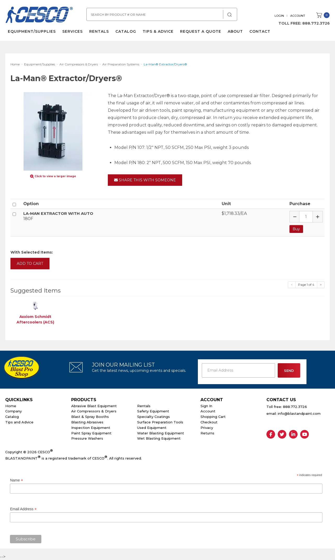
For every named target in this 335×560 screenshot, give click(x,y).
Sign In (206, 406)
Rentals (99, 31)
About (235, 31)
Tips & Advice (158, 31)
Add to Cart (30, 263)
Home (10, 406)
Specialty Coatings (153, 417)
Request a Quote (200, 31)
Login (279, 16)
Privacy (206, 427)
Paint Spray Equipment (91, 433)
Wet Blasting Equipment (159, 438)
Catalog (125, 31)
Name (16, 480)
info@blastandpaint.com (299, 413)
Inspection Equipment (90, 427)
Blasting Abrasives (87, 422)
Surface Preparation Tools (160, 422)
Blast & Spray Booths (90, 417)
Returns (207, 433)
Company (13, 411)
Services (72, 31)
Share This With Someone (145, 180)
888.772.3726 (316, 23)
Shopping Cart (213, 417)
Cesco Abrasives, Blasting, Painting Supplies (39, 15)
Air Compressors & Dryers (93, 411)
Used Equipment (151, 427)
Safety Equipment (153, 411)
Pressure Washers (87, 438)
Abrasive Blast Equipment (94, 406)
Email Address (23, 509)
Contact (259, 31)
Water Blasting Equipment (160, 433)
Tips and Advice (19, 422)
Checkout (208, 422)
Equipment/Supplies (32, 31)
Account (297, 16)
